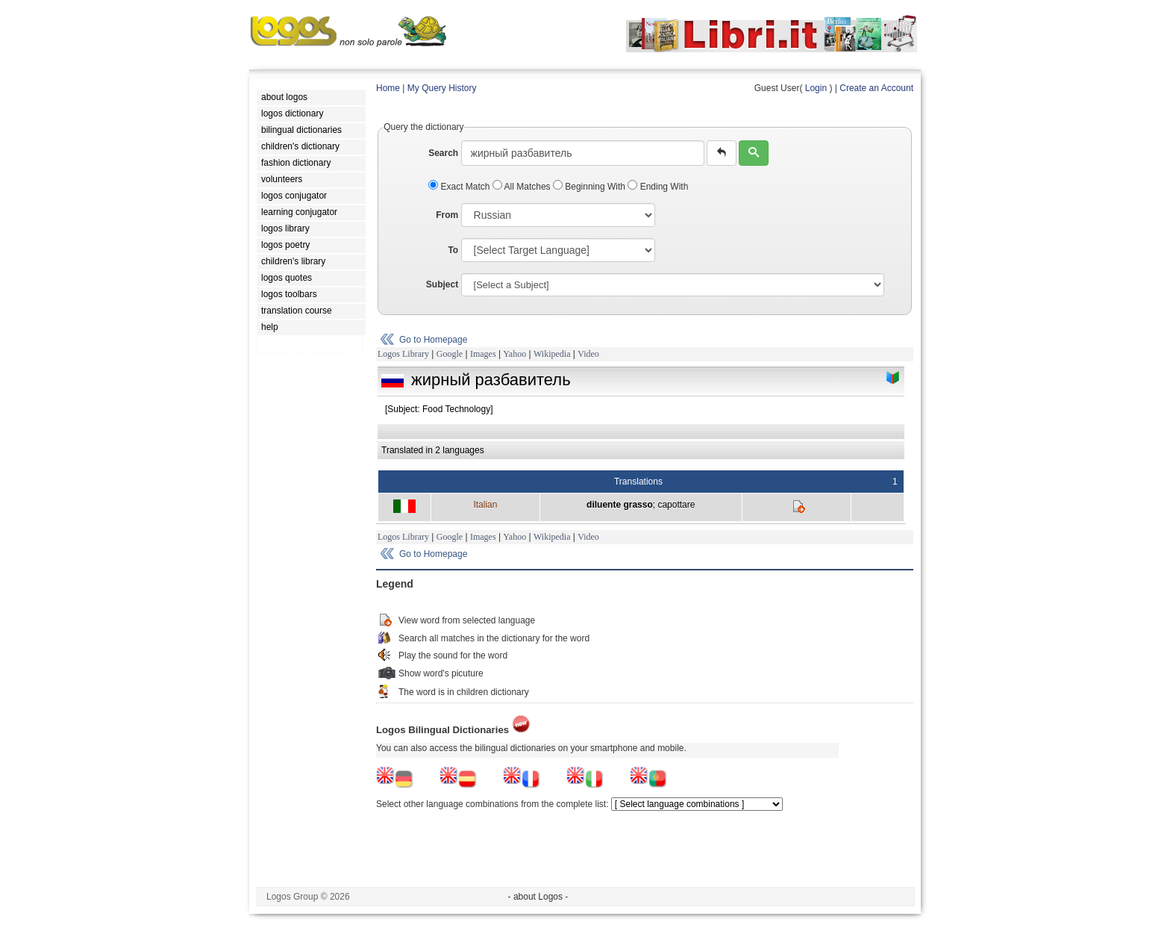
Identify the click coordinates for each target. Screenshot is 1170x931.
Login (816, 88)
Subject (442, 284)
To (453, 250)
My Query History (442, 88)
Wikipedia (552, 354)
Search (443, 153)
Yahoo (514, 354)
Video (588, 354)
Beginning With (590, 186)
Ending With (658, 186)
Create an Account (876, 88)
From (447, 215)
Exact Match (460, 186)
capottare (676, 504)
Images (483, 354)
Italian (485, 504)
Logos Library (403, 354)
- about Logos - (538, 896)
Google (450, 354)
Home (388, 88)
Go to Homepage (433, 339)
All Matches (522, 186)
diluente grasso (619, 504)
